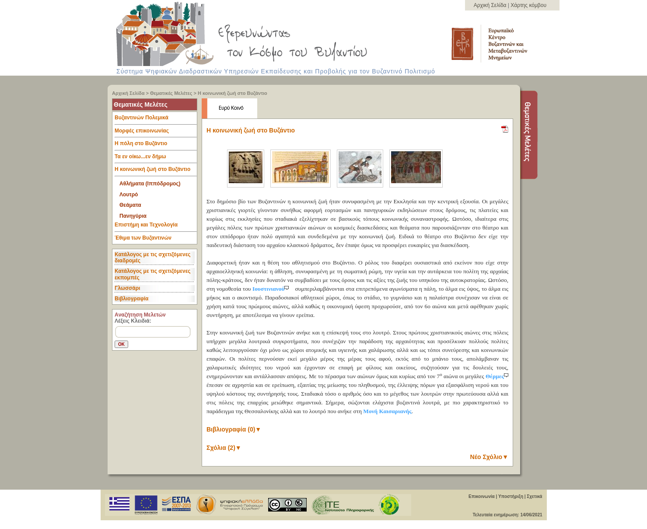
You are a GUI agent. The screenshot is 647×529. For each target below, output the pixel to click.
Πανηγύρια (133, 216)
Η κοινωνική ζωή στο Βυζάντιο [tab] (156, 171)
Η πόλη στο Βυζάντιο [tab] (156, 145)
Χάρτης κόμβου (528, 5)
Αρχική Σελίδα (491, 5)
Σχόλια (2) (223, 447)
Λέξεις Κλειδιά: (133, 321)
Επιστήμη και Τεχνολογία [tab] (156, 227)
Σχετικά (534, 496)
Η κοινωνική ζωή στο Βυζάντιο (232, 93)
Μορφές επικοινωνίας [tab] (156, 133)
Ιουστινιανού (271, 288)
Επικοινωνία (482, 496)
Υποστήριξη (510, 496)
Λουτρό (128, 194)
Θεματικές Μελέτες (171, 93)
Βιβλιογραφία (131, 299)
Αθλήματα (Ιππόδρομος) (150, 184)
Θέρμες (497, 376)
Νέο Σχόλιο (489, 456)
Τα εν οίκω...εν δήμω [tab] (156, 158)
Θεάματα (130, 205)
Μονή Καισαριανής (387, 411)
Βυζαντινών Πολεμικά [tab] (156, 120)
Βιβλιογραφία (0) (233, 429)
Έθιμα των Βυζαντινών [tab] (143, 238)
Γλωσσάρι (127, 288)
